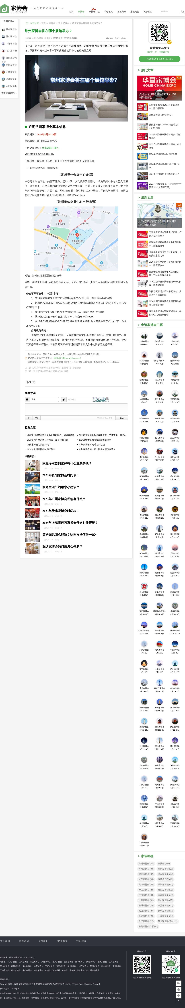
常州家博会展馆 (70, 38)
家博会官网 (13, 984)
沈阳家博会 (146, 900)
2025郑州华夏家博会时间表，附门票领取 (165, 136)
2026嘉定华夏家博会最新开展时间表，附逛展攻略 (165, 264)
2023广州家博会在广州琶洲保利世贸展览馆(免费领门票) (165, 186)
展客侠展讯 (94, 970)
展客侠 (3, 962)
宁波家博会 (49, 966)
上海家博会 (9, 44)
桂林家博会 (9, 29)
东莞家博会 (165, 905)
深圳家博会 (165, 884)
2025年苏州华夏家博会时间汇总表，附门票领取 (159, 96)
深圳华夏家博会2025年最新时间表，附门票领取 (164, 107)
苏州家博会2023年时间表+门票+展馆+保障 (163, 126)
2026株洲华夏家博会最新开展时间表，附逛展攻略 (165, 303)
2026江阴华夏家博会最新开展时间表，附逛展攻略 (165, 283)
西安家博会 (16, 970)
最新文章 (147, 197)
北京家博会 (9, 51)
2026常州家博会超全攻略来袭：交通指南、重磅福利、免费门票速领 (111, 435)
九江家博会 (146, 921)
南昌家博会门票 (148, 926)
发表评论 (30, 393)
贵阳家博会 (165, 890)
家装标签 (147, 856)
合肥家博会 (9, 86)
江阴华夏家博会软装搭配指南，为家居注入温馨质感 (165, 293)
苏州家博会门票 (167, 921)
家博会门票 (94, 11)
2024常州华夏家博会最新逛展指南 (95, 440)
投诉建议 (81, 941)
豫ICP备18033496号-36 (10, 988)
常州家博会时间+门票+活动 (92, 444)
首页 (71, 11)
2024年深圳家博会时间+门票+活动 (164, 166)
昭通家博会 (9, 72)
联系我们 (24, 941)
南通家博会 (146, 905)
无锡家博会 (146, 916)
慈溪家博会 (9, 65)
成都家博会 (146, 879)
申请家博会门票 (152, 325)
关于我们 (148, 11)
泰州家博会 (72, 966)
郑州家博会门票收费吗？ (161, 115)
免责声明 (43, 941)
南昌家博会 (165, 895)
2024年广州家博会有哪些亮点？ (164, 174)
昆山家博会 (146, 911)
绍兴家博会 (83, 966)
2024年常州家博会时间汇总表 (41, 449)
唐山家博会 (165, 900)
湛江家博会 (9, 79)
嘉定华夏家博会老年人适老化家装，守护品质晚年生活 (164, 273)
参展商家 (121, 11)
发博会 (48, 970)
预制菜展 (56, 970)
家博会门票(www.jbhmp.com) (67, 358)
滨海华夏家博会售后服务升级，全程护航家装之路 (165, 254)
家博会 (81, 11)
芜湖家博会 (38, 966)
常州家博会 (63, 23)
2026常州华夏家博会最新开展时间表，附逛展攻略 (51, 435)
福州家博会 (38, 970)
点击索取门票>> (51, 147)
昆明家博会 (165, 911)
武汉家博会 (165, 874)
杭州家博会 (113, 962)
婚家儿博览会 (82, 970)
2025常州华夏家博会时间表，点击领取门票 (47, 440)
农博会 (65, 970)
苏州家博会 (146, 869)
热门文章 (147, 70)
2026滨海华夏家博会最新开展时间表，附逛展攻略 (165, 244)
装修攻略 (108, 11)
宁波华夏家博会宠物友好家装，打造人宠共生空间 (165, 234)
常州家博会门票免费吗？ (39, 444)
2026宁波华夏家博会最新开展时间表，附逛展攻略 (158, 223)
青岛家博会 (146, 890)
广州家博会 (146, 895)
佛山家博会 (9, 37)
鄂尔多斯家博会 (9, 58)
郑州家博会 (146, 863)
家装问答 (134, 11)
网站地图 (4, 979)
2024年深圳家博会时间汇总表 (163, 154)
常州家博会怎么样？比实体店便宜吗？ (97, 449)
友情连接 (62, 941)
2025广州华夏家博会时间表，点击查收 (165, 146)
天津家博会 (146, 884)
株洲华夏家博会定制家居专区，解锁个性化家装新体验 (165, 313)
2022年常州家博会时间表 (39, 154)
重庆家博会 (165, 869)
